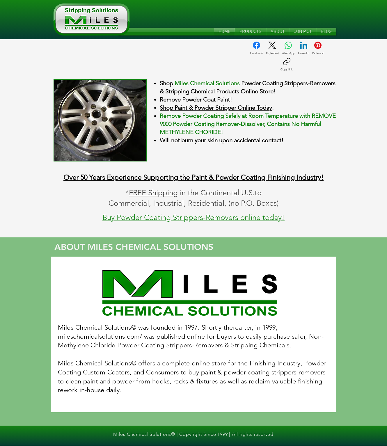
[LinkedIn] (303, 48)
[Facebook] (256, 48)
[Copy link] (287, 64)
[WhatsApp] (288, 48)
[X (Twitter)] (272, 48)
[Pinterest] (318, 48)
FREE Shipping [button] (153, 192)
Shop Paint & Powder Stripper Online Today (216, 107)
